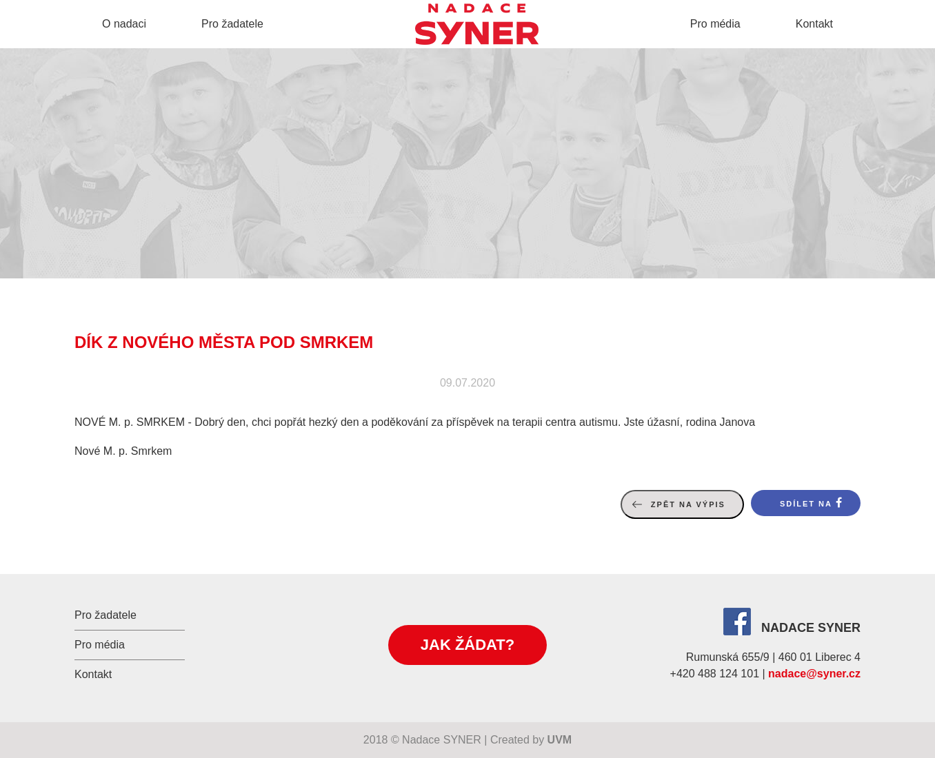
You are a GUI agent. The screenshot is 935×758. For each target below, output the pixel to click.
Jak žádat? (467, 644)
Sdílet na (806, 504)
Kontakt (814, 24)
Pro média (715, 24)
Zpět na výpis (688, 504)
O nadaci (124, 24)
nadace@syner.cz (814, 673)
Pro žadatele (232, 24)
